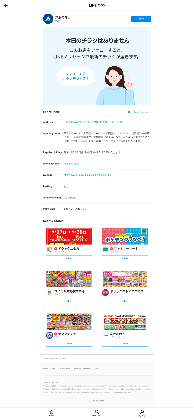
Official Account (140, 112)
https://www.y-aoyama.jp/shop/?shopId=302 (88, 175)
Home (51, 416)
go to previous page (6, 5)
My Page (142, 416)
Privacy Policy (64, 369)
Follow (140, 19)
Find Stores (97, 416)
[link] (48, 19)
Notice (45, 369)
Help (53, 369)
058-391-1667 (71, 163)
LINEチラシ (97, 5)
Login (96, 369)
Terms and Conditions (81, 369)
